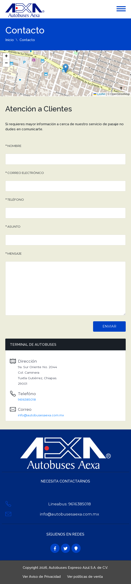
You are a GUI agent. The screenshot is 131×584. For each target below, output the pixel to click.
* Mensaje (14, 253)
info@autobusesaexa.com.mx (41, 415)
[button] (65, 68)
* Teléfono (15, 199)
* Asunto (13, 226)
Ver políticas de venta (85, 577)
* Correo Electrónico (25, 173)
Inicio (9, 40)
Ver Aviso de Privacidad (42, 577)
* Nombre (13, 146)
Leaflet (99, 94)
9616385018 (27, 399)
